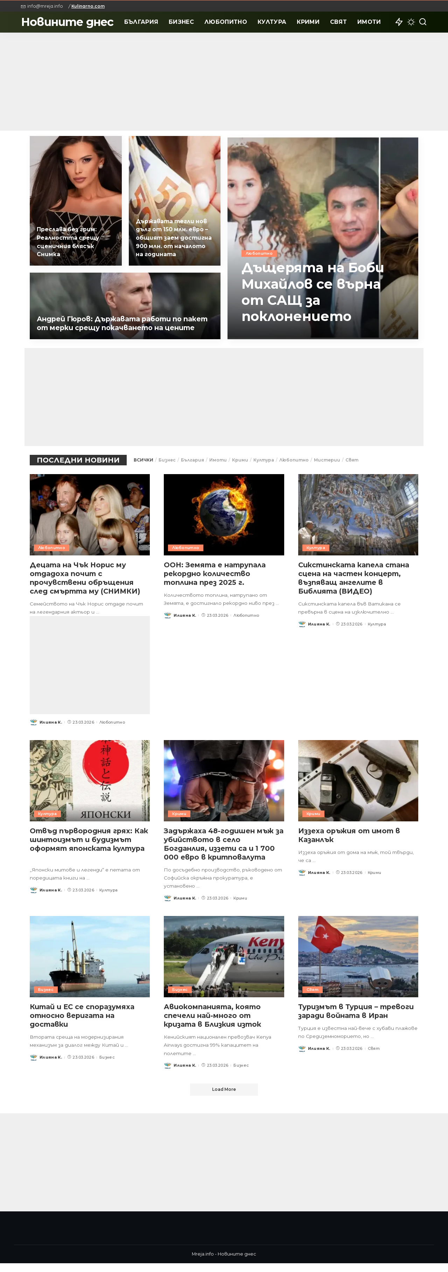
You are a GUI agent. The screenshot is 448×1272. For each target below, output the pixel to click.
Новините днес (67, 22)
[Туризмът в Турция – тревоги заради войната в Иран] (358, 965)
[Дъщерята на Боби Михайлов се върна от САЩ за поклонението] (322, 237)
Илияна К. (51, 731)
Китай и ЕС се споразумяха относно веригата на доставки (84, 1024)
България (192, 460)
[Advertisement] (224, 82)
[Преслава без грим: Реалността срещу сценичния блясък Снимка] (76, 201)
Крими (240, 460)
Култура (263, 460)
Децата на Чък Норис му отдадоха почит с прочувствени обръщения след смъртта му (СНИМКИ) (87, 578)
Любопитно (259, 254)
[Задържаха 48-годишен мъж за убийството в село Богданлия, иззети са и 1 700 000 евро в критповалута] (224, 789)
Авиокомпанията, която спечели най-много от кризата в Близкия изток (214, 1024)
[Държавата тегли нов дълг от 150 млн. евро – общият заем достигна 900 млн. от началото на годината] (175, 201)
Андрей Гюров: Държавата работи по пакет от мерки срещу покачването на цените (116, 319)
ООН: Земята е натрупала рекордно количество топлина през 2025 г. (216, 574)
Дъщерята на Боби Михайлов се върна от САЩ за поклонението (316, 292)
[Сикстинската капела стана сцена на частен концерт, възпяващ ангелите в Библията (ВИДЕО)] (358, 514)
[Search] (423, 22)
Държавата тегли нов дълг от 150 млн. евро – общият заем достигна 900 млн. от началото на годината (173, 238)
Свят (351, 460)
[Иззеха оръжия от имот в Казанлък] (358, 789)
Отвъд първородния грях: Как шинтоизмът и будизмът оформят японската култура (82, 852)
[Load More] (224, 1098)
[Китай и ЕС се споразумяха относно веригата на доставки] (90, 965)
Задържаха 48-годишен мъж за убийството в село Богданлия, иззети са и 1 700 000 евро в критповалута (221, 852)
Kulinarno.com (88, 6)
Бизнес (167, 460)
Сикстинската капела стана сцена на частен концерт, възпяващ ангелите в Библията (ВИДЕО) (355, 578)
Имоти (218, 460)
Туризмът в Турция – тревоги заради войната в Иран (358, 1019)
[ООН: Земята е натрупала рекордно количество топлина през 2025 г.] (224, 514)
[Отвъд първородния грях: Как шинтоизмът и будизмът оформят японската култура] (90, 789)
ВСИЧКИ (143, 460)
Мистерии (327, 460)
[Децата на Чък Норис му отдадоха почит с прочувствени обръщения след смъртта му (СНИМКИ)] (90, 514)
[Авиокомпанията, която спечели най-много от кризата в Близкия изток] (224, 965)
